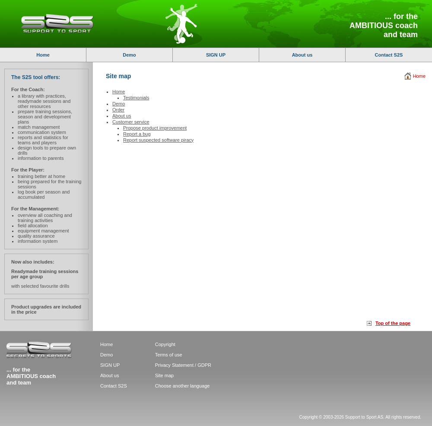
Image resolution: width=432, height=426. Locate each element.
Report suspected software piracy (158, 140)
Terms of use (168, 354)
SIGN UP (216, 54)
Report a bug (137, 134)
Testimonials (136, 97)
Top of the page (392, 323)
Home (43, 54)
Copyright (165, 344)
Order (118, 109)
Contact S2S (389, 54)
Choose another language (182, 385)
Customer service (130, 121)
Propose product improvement (155, 127)
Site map (164, 375)
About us (302, 54)
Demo (129, 54)
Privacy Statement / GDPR (183, 365)
